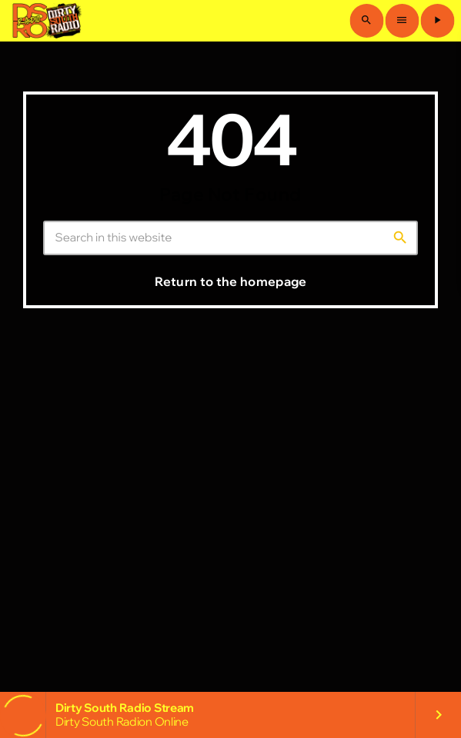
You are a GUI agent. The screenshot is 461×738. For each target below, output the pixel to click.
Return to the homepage (230, 281)
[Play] (437, 21)
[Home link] (46, 20)
